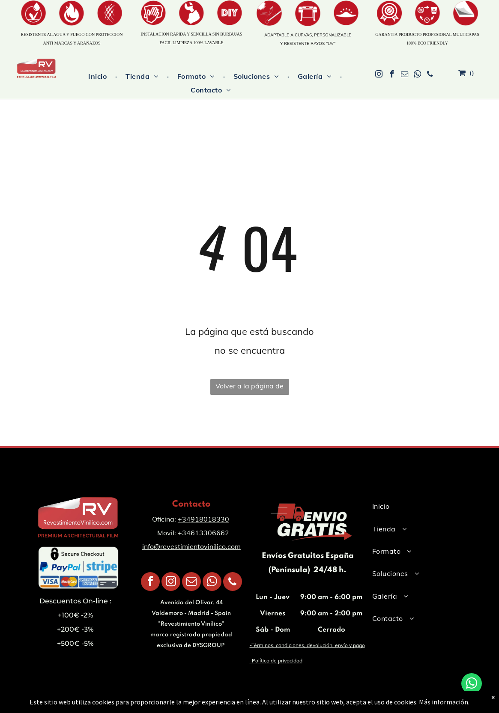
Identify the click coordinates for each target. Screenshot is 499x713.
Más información (443, 702)
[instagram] (378, 75)
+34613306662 (203, 532)
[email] (404, 75)
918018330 (210, 519)
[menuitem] (98, 76)
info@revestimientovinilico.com (191, 546)
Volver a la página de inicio (249, 388)
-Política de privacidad (276, 660)
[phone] (430, 75)
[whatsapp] (417, 75)
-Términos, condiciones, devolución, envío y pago (307, 645)
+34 (184, 519)
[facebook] (391, 75)
